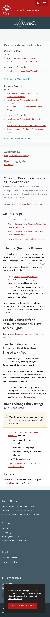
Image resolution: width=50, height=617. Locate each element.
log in (12, 482)
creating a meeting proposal (25, 276)
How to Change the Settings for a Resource (26, 238)
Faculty (26, 155)
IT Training (6, 532)
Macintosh (8, 164)
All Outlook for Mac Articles (15, 78)
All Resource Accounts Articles (17, 138)
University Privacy (15, 599)
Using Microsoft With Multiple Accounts (18, 510)
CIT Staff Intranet (9, 557)
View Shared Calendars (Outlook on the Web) (26, 125)
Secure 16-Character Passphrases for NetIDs (20, 514)
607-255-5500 (8, 583)
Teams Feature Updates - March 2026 (18, 506)
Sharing (7, 54)
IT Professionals (15, 155)
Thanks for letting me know (22, 606)
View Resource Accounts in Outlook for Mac (25, 61)
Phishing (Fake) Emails (11, 536)
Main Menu (45, 3)
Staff (6, 155)
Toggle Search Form (38, 3)
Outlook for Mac (26, 203)
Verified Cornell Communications (16, 540)
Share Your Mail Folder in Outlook (21, 58)
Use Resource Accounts (15, 66)
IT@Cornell (25, 23)
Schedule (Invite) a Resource (20, 219)
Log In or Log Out (9, 561)
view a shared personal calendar (26, 396)
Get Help (5, 528)
